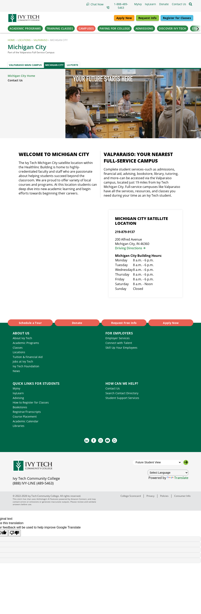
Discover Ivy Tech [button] (172, 28)
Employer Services (117, 338)
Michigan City (54, 65)
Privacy (150, 496)
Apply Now (124, 18)
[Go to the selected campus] (185, 462)
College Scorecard (131, 496)
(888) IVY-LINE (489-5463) (33, 483)
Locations (24, 40)
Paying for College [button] (115, 28)
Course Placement (25, 416)
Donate (77, 323)
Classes (18, 347)
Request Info (147, 18)
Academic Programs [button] (25, 28)
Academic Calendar (25, 421)
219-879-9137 (125, 232)
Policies (164, 496)
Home (11, 40)
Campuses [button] (86, 28)
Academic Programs (26, 343)
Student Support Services (122, 398)
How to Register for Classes (31, 402)
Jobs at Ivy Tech (23, 361)
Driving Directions (128, 248)
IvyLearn (18, 393)
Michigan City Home (21, 76)
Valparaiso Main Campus (25, 65)
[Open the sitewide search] (190, 4)
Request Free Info (124, 323)
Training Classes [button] (60, 28)
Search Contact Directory (121, 393)
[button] (179, 4)
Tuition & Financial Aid (28, 357)
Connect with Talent (118, 343)
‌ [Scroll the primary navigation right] (196, 28)
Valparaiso (40, 40)
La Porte (72, 65)
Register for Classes (177, 18)
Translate (177, 478)
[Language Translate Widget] (168, 473)
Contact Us (15, 80)
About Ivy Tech (22, 338)
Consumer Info (182, 496)
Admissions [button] (144, 28)
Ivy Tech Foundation (26, 366)
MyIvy (16, 388)
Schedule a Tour (30, 323)
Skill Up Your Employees (121, 347)
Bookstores (20, 407)
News (16, 371)
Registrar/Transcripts (27, 412)
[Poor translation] (14, 533)
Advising (18, 398)
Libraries (18, 426)
